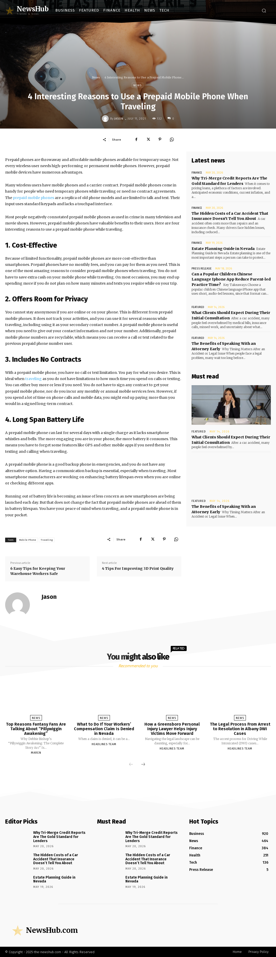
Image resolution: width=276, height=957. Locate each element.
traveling (33, 378)
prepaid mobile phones (33, 197)
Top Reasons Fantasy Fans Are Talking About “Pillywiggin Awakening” (36, 729)
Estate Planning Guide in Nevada (223, 247)
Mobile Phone (27, 540)
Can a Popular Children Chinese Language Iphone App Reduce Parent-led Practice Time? (231, 277)
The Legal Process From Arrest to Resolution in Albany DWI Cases (240, 729)
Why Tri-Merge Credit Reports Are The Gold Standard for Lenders (59, 836)
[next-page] (143, 764)
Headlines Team (104, 744)
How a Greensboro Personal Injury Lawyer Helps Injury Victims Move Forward (172, 729)
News (96, 77)
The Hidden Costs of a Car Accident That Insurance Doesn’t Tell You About (230, 215)
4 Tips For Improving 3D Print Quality (138, 568)
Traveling (47, 540)
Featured (198, 305)
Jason (118, 118)
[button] (264, 10)
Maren (36, 752)
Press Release (201, 267)
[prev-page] (131, 764)
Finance (197, 172)
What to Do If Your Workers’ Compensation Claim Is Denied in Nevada (104, 729)
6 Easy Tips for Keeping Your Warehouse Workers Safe (37, 571)
